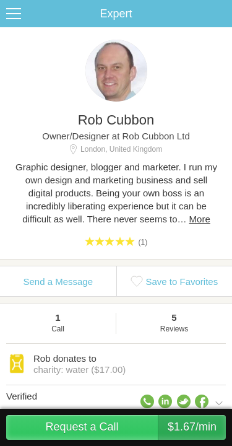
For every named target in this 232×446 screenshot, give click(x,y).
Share (219, 13)
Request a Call (135, 427)
